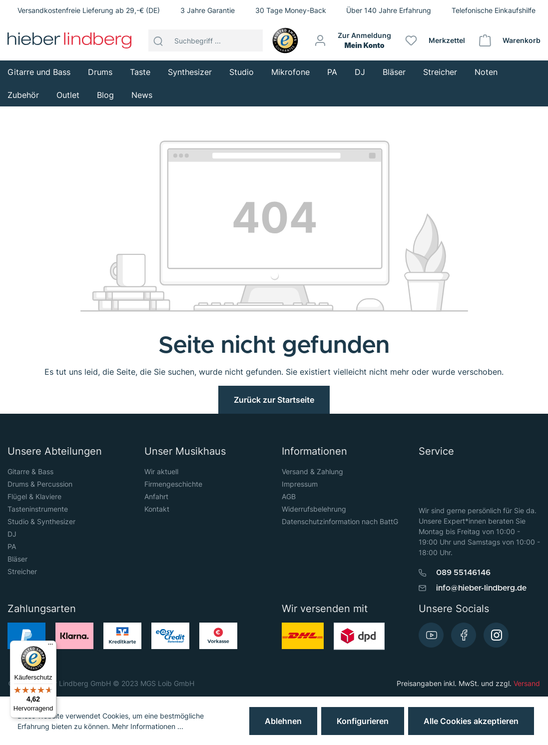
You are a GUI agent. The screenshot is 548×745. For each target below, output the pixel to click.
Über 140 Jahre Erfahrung (388, 10)
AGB (289, 496)
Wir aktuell (161, 471)
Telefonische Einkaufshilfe (494, 10)
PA (11, 546)
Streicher (22, 571)
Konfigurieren (363, 721)
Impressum (300, 484)
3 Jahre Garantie (207, 10)
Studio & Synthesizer (41, 521)
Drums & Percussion (39, 484)
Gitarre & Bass (30, 471)
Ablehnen (283, 721)
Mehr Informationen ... (147, 726)
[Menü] (50, 647)
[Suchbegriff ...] (216, 40)
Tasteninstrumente (37, 509)
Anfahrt (156, 496)
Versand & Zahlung (312, 471)
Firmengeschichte (173, 484)
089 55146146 (463, 573)
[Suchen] (158, 40)
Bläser (17, 559)
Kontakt (156, 509)
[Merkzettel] (436, 40)
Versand (527, 683)
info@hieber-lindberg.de (481, 588)
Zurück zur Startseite (274, 400)
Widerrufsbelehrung (314, 509)
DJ (11, 534)
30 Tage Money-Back (290, 10)
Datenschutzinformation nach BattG (340, 521)
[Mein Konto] (353, 40)
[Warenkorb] (510, 40)
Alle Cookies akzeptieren (471, 721)
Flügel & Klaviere (34, 496)
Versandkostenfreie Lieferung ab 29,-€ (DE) (88, 10)
